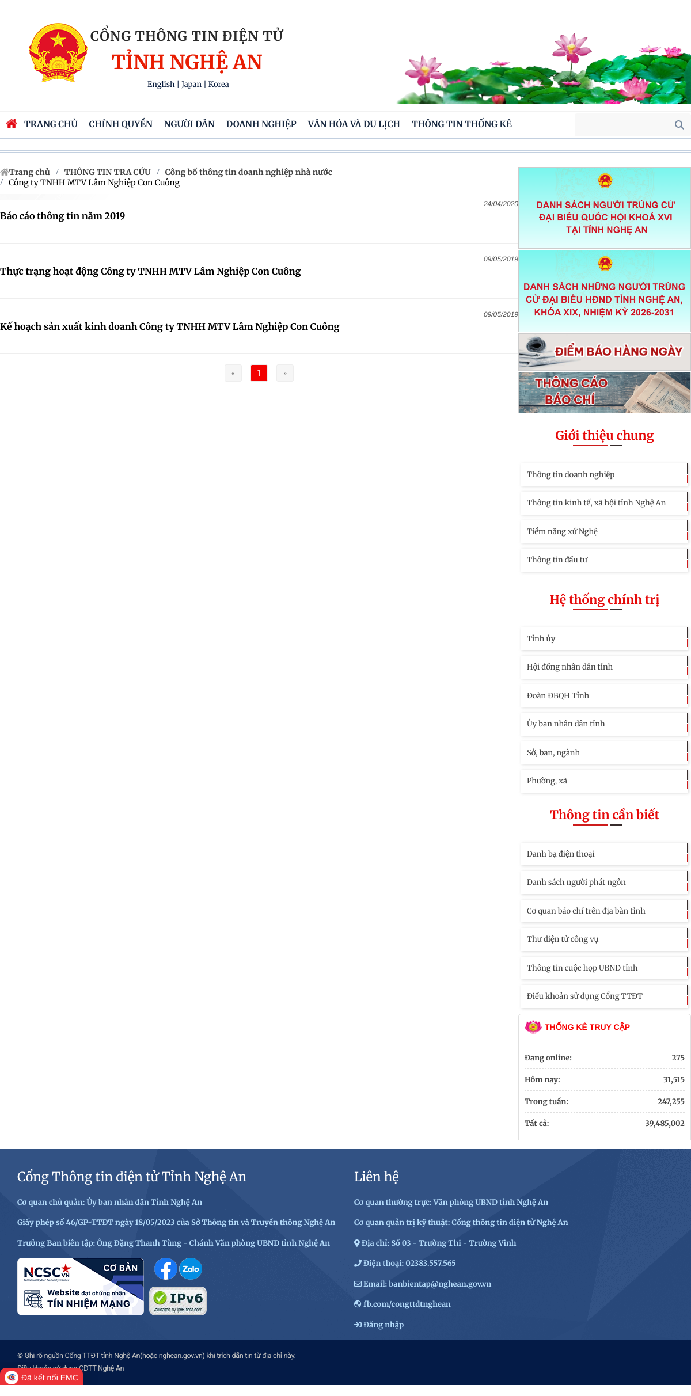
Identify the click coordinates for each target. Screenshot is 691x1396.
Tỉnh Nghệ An (186, 63)
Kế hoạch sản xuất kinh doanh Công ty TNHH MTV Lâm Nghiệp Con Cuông (170, 327)
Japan (191, 84)
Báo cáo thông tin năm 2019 (62, 216)
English (161, 84)
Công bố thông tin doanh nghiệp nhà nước (248, 172)
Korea (218, 84)
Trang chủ (29, 172)
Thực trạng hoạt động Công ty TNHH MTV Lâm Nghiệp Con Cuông (150, 271)
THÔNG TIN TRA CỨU (107, 172)
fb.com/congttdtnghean (407, 1304)
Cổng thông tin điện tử (186, 36)
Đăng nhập (383, 1325)
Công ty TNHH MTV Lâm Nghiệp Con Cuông (94, 182)
